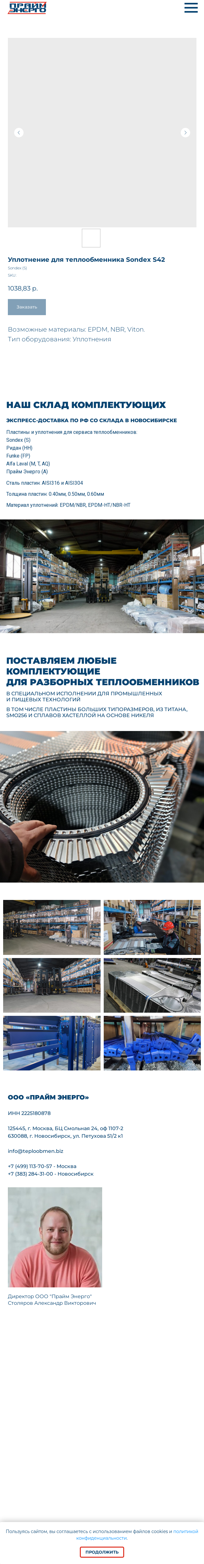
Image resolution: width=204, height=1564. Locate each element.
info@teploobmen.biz (35, 1151)
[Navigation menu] (191, 8)
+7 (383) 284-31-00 (30, 1174)
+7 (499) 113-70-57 (30, 1166)
